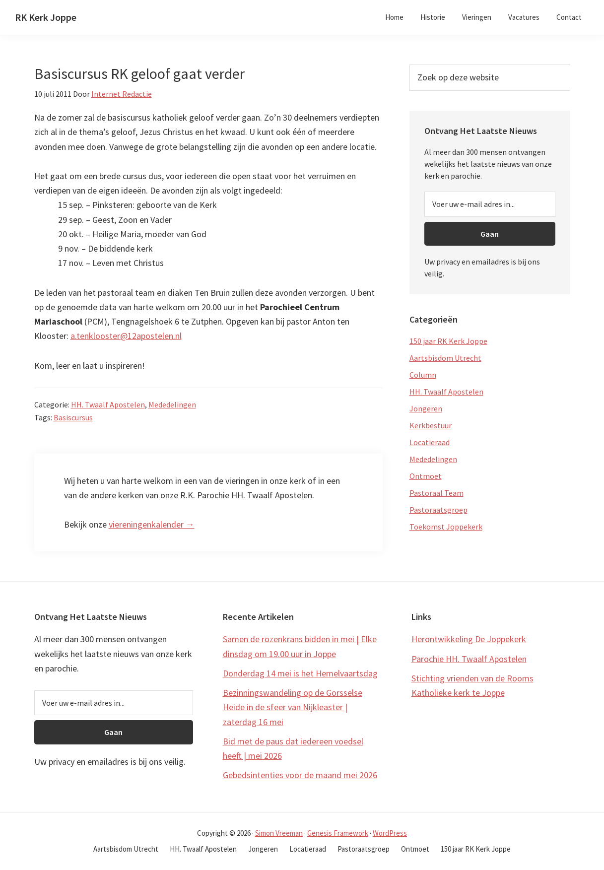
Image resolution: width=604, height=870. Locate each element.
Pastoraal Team (436, 493)
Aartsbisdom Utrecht (445, 358)
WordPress (390, 833)
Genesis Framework (337, 833)
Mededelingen (172, 404)
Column (422, 375)
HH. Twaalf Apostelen (108, 404)
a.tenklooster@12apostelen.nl (126, 335)
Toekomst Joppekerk (445, 527)
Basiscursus (73, 417)
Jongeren (425, 408)
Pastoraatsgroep (438, 510)
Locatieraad (429, 442)
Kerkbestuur (430, 425)
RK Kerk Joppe (45, 17)
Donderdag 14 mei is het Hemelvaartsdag (300, 673)
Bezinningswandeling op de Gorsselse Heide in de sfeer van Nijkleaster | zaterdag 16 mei (292, 707)
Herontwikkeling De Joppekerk (468, 639)
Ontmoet (425, 476)
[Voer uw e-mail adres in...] (489, 204)
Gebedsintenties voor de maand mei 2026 (300, 775)
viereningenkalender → (152, 524)
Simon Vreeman (279, 833)
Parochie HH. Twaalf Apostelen (469, 659)
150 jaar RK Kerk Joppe (448, 341)
